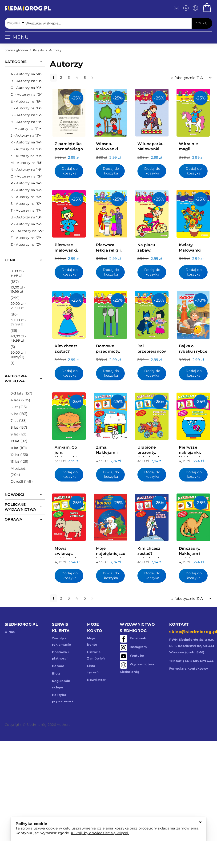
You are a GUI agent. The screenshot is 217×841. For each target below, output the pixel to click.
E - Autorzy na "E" (25, 101)
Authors (63, 725)
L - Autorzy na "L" (25, 149)
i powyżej (18, 354)
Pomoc (58, 666)
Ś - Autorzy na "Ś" (25, 203)
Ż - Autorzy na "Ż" (25, 244)
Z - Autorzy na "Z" (25, 238)
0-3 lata (17, 393)
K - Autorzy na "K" (26, 142)
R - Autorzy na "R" (26, 190)
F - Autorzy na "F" (25, 108)
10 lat (15, 441)
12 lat (15, 455)
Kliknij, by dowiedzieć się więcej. (100, 833)
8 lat (14, 427)
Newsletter (96, 680)
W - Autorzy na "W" (27, 231)
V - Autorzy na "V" (26, 224)
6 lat (14, 414)
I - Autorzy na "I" (24, 128)
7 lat (14, 421)
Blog (56, 673)
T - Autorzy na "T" (25, 210)
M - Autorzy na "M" (26, 163)
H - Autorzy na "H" (26, 122)
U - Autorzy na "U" (26, 217)
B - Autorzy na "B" (26, 81)
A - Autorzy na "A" (25, 74)
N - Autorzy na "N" (26, 169)
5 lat (14, 407)
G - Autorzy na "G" (26, 115)
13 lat (15, 461)
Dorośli (17, 481)
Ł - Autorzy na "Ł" (25, 156)
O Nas (10, 632)
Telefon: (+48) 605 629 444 (191, 661)
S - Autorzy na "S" (25, 197)
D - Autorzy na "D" (26, 94)
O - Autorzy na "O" (26, 176)
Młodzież (18, 468)
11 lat (15, 448)
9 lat (14, 434)
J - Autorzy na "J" (25, 135)
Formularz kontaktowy (188, 668)
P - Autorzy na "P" (26, 183)
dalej (96, 79)
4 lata (15, 400)
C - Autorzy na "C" (26, 88)
